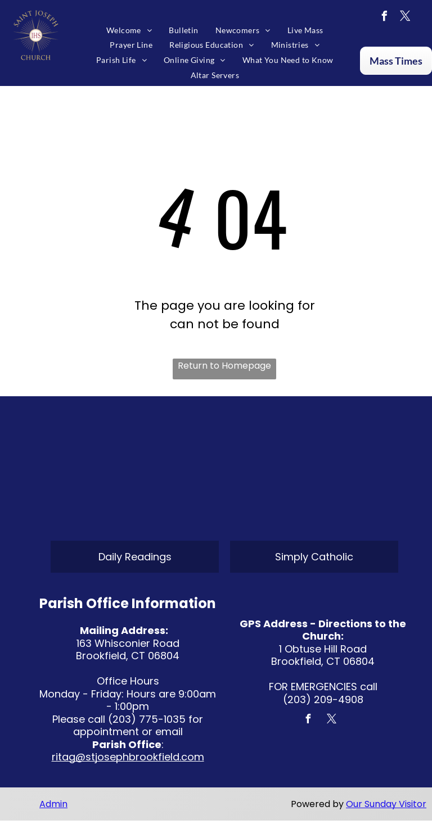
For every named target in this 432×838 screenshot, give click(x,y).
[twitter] (405, 17)
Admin (53, 804)
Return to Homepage (224, 365)
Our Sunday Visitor (386, 804)
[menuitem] (129, 30)
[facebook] (384, 17)
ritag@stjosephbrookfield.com (128, 757)
